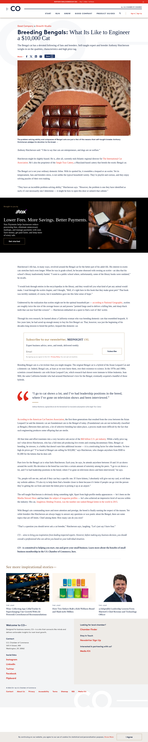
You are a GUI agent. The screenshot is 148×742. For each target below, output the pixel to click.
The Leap (10, 605)
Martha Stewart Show (27, 498)
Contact (9, 691)
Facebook (11, 673)
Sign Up (139, 13)
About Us (21, 691)
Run (58, 13)
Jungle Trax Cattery (64, 162)
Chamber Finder (88, 629)
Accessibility (43, 691)
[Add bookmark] (49, 56)
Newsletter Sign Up (90, 640)
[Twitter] (31, 56)
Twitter (10, 668)
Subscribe (112, 351)
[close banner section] (143, 2)
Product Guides (106, 13)
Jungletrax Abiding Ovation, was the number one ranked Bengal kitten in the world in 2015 (76, 502)
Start (48, 13)
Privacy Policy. (55, 357)
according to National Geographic (108, 302)
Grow (67, 13)
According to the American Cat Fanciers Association (40, 419)
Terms (55, 691)
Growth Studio (43, 26)
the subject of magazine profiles (63, 498)
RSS (73, 691)
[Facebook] (26, 56)
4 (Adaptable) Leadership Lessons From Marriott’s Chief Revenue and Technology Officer (118, 612)
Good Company (83, 13)
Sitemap (64, 691)
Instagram (11, 659)
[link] (120, 13)
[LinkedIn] (36, 56)
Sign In (133, 13)
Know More (109, 737)
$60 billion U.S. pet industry (93, 439)
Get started (14, 241)
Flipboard (11, 678)
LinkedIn (10, 664)
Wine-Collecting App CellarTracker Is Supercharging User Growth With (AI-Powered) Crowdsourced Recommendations (26, 612)
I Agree (129, 737)
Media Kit (85, 650)
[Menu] (7, 9)
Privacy (32, 691)
